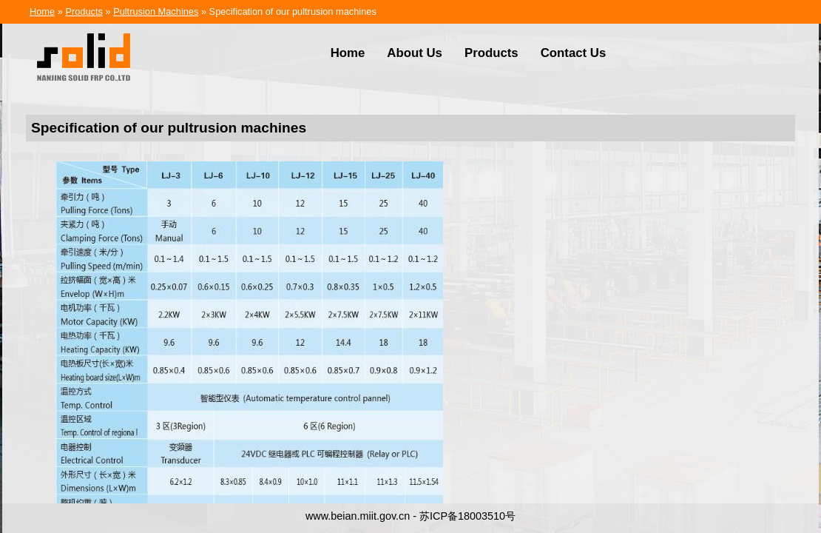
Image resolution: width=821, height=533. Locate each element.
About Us (414, 53)
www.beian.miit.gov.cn (357, 516)
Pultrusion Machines (155, 11)
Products (84, 11)
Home (42, 11)
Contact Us (574, 53)
